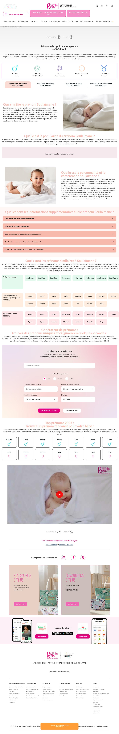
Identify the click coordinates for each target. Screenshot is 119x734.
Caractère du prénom (73, 84)
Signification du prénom (17, 84)
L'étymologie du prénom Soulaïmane (17, 281)
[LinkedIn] (12, 7)
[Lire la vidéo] (59, 549)
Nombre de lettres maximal (70, 439)
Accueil (4, 27)
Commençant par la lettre (32, 439)
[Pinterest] (82, 612)
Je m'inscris (20, 659)
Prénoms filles (51, 599)
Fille (48, 433)
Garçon (59, 433)
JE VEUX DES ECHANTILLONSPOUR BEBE (59, 726)
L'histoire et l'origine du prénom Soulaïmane (19, 273)
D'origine (64, 450)
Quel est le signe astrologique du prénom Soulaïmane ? (23, 289)
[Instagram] (8, 7)
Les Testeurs (73, 21)
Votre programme (10, 21)
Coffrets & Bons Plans (16, 14)
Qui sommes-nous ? (87, 21)
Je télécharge (42, 691)
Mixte (71, 433)
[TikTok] (16, 7)
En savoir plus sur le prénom (101, 84)
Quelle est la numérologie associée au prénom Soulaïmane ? (24, 304)
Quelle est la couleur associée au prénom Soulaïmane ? (23, 296)
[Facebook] (4, 7)
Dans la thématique (30, 450)
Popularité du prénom (45, 84)
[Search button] (97, 6)
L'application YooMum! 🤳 (105, 21)
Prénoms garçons (66, 599)
